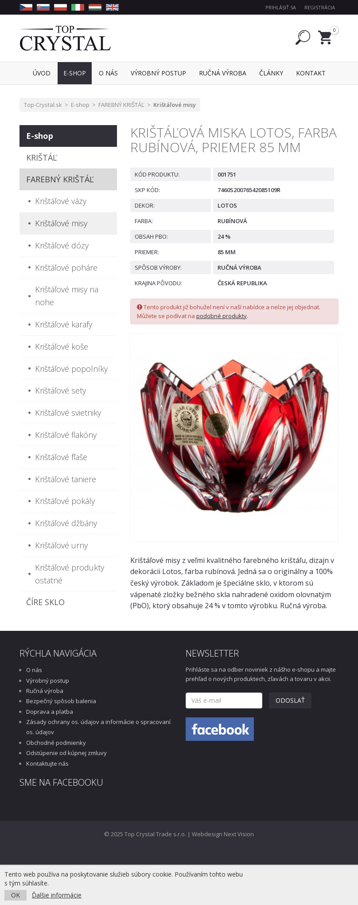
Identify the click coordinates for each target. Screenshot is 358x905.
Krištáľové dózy (62, 245)
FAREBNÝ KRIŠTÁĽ (121, 105)
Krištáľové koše (61, 346)
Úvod (42, 73)
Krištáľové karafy (63, 324)
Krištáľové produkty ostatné (69, 574)
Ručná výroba (44, 691)
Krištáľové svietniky (68, 412)
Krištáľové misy (174, 105)
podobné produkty (221, 316)
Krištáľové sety (60, 390)
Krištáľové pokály (65, 501)
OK (15, 895)
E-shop (80, 105)
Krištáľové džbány (66, 523)
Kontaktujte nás (47, 763)
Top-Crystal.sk (43, 105)
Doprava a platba (49, 712)
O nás (34, 670)
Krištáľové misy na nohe (66, 295)
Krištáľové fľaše (61, 457)
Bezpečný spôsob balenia (61, 701)
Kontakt (311, 73)
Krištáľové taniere (65, 479)
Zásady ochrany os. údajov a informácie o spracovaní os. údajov (98, 727)
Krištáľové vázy (60, 201)
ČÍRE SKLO (45, 602)
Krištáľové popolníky (71, 368)
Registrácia (319, 7)
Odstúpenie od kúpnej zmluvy (66, 753)
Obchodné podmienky (56, 743)
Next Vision (239, 834)
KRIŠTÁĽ (41, 157)
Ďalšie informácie (57, 895)
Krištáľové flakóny (66, 434)
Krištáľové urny (61, 545)
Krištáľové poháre (66, 267)
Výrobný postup (47, 681)
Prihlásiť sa (280, 7)
